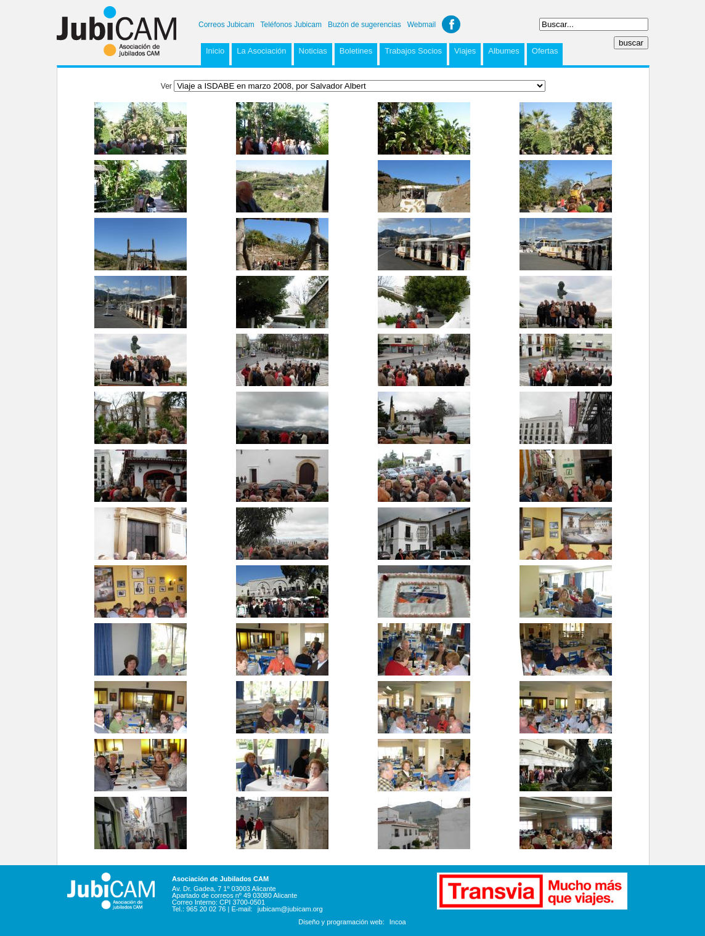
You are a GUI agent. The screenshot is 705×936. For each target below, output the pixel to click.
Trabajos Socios (413, 50)
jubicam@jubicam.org (290, 909)
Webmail (421, 24)
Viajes (465, 50)
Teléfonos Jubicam (291, 24)
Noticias (313, 50)
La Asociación (261, 50)
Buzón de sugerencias (364, 24)
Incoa (397, 922)
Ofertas (545, 50)
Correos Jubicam (226, 24)
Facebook (451, 24)
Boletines (356, 50)
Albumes (504, 50)
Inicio (215, 50)
